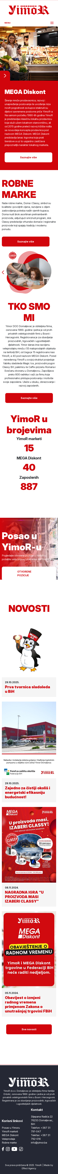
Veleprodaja (8, 1138)
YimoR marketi (10, 1131)
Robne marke (9, 1142)
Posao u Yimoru (11, 1127)
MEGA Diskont (10, 1135)
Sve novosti (29, 1029)
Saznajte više (28, 157)
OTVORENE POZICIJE (24, 573)
